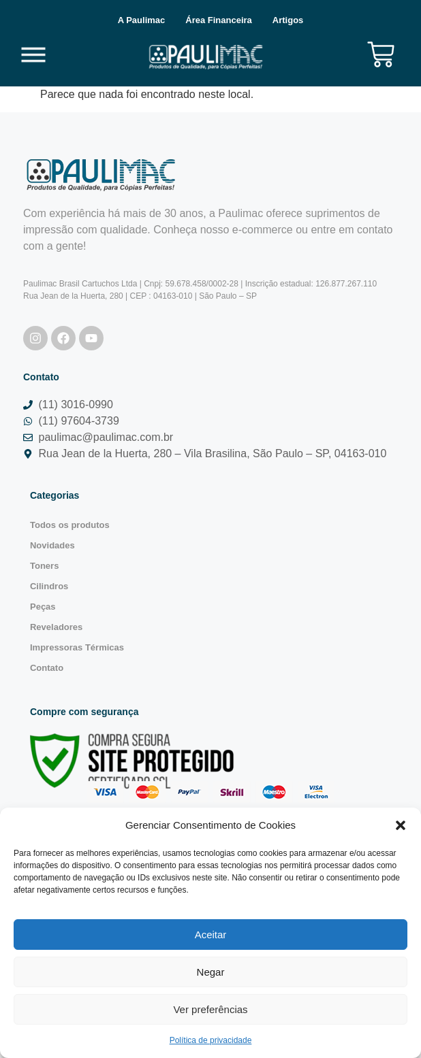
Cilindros (49, 586)
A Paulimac (142, 20)
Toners (44, 566)
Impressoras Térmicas (77, 647)
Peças (43, 606)
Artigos (288, 20)
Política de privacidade (211, 1040)
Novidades (52, 545)
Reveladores (56, 627)
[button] (400, 825)
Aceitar (211, 934)
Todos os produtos (70, 525)
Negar (211, 972)
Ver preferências (210, 1009)
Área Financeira (218, 20)
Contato (46, 668)
